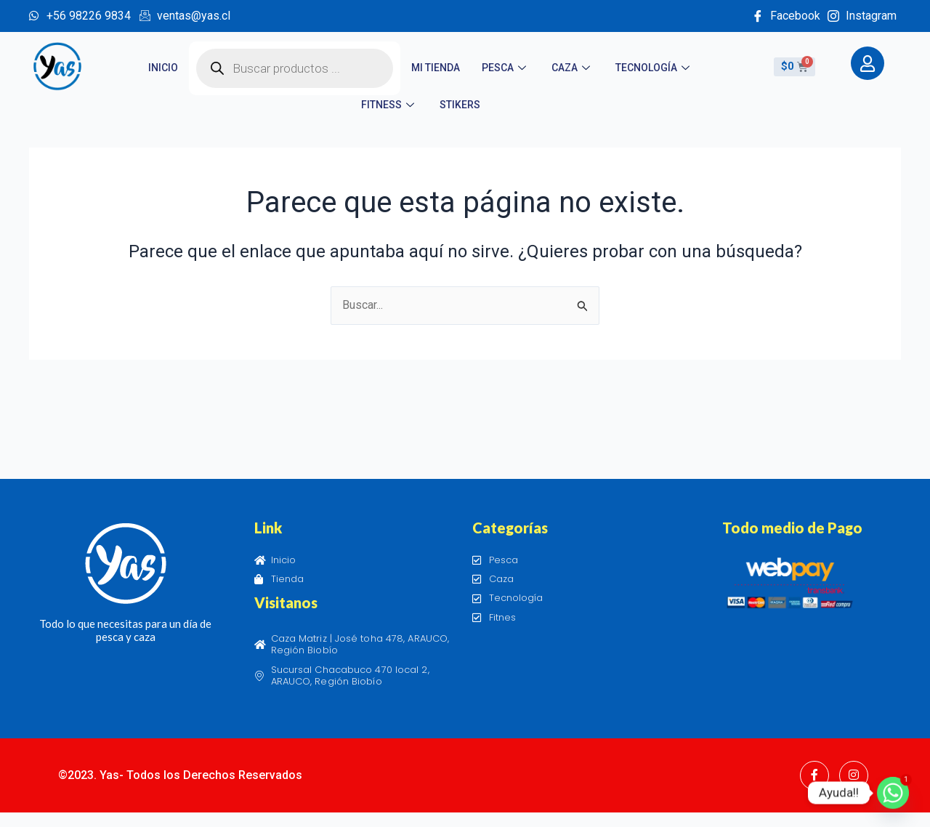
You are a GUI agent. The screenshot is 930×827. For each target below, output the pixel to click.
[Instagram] (853, 775)
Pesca (506, 67)
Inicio (163, 67)
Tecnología (654, 67)
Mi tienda (435, 67)
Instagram (862, 16)
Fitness (389, 104)
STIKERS (460, 104)
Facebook (786, 16)
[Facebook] (814, 775)
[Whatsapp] (893, 793)
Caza (572, 67)
